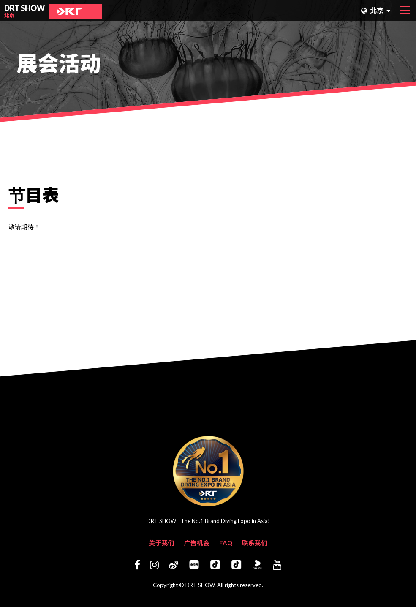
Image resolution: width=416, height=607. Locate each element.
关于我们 (161, 543)
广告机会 (196, 543)
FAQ (225, 543)
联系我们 (254, 543)
